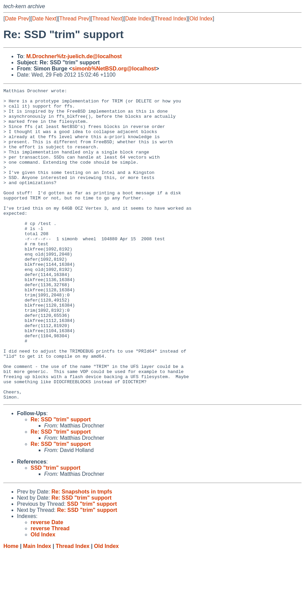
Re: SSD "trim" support (61, 482)
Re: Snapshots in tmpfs (81, 554)
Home (10, 608)
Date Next (44, 18)
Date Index (138, 18)
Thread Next (107, 18)
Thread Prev (74, 18)
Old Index (201, 18)
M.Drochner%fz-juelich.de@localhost (74, 56)
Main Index (37, 608)
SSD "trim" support (55, 530)
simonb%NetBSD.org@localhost (114, 68)
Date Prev (17, 18)
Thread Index (170, 18)
